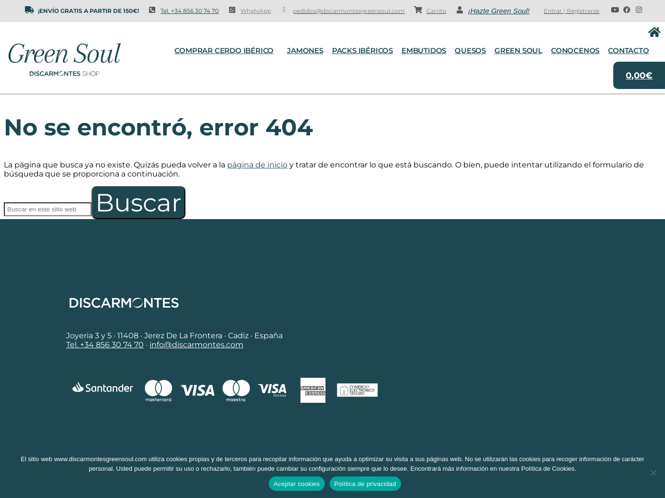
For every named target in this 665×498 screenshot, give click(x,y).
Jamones (305, 50)
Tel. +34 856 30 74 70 (190, 10)
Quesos (470, 50)
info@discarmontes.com (196, 344)
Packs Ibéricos (362, 50)
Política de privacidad (365, 483)
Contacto (628, 50)
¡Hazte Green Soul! (498, 11)
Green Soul (518, 50)
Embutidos (423, 50)
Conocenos (575, 50)
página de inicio (257, 164)
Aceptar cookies (297, 483)
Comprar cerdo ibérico (226, 50)
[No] (653, 472)
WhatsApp (256, 10)
